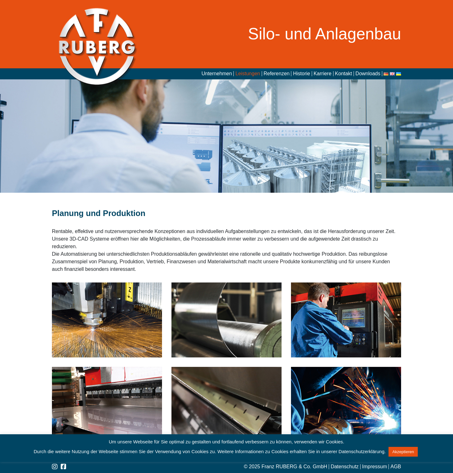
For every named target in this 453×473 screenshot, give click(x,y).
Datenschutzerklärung (361, 451)
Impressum (374, 466)
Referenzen (277, 73)
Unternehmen (216, 73)
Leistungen (247, 73)
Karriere (323, 73)
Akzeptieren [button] (403, 451)
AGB (395, 466)
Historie (301, 73)
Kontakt (343, 73)
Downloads (367, 73)
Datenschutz (345, 466)
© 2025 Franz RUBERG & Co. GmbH (285, 466)
